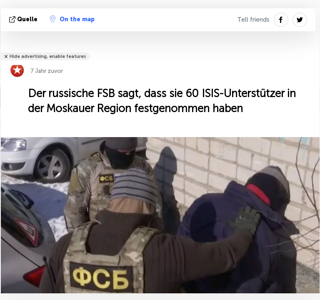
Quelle (24, 19)
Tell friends (253, 19)
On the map (72, 19)
